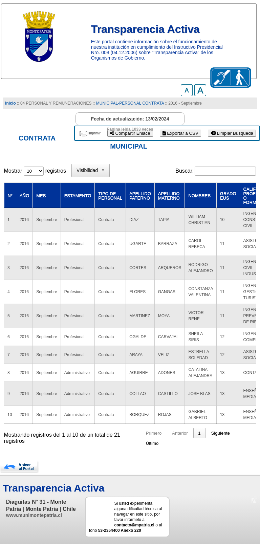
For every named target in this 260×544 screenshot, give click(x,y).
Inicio (10, 103)
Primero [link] (154, 433)
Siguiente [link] (220, 433)
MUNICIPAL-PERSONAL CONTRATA (130, 103)
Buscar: (184, 171)
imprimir (94, 133)
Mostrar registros (35, 171)
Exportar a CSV (180, 133)
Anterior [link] (180, 433)
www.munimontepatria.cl (34, 515)
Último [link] (152, 443)
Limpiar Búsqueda (232, 133)
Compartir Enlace (130, 133)
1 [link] (199, 433)
